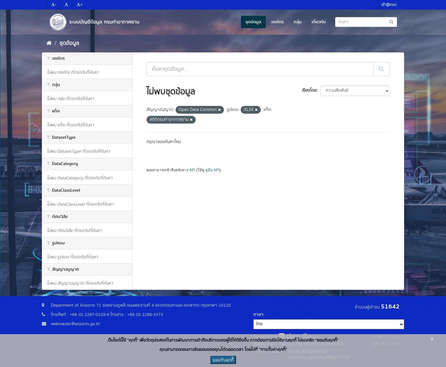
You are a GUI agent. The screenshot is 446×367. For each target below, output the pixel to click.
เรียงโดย (309, 90)
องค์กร (277, 22)
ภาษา (258, 315)
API (192, 170)
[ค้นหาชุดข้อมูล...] (260, 69)
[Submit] (381, 69)
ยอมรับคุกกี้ (223, 359)
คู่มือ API (212, 170)
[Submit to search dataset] (391, 21)
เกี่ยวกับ (319, 22)
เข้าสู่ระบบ (388, 5)
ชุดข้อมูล (253, 22)
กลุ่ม (298, 22)
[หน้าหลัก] (49, 43)
